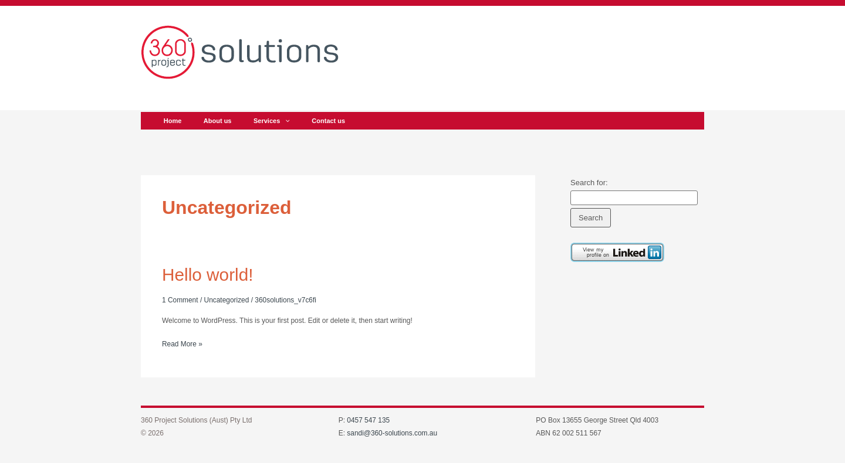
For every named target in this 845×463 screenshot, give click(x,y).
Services (260, 121)
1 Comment (180, 299)
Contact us (313, 120)
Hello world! (208, 274)
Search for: (589, 182)
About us (211, 120)
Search (591, 217)
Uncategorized (226, 299)
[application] (274, 121)
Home (170, 120)
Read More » (182, 342)
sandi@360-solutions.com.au (392, 433)
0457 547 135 (368, 420)
